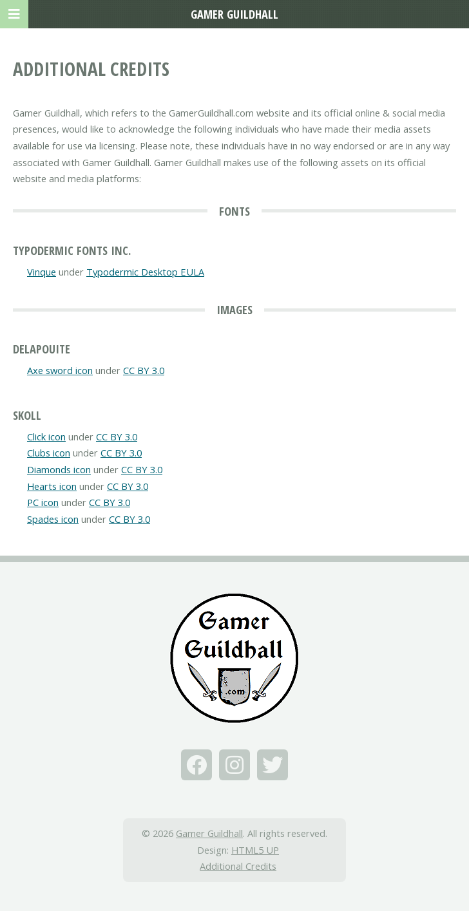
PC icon (43, 502)
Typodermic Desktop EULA (145, 271)
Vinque (41, 271)
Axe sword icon (60, 370)
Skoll (27, 415)
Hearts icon (52, 486)
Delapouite (41, 349)
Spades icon (53, 518)
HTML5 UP (255, 849)
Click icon (46, 436)
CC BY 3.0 (143, 370)
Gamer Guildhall (209, 833)
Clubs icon (48, 452)
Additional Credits (238, 865)
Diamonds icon (59, 469)
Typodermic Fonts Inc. (72, 250)
